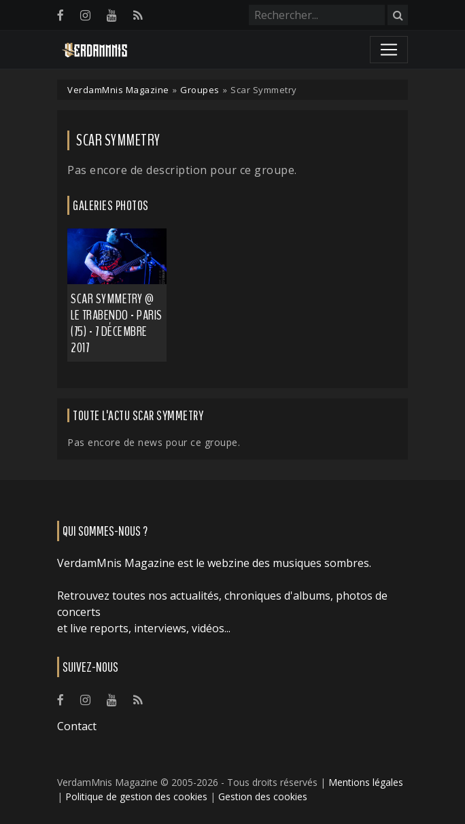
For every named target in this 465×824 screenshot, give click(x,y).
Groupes (200, 90)
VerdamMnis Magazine (118, 90)
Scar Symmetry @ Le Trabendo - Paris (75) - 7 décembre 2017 (116, 323)
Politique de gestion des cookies (136, 796)
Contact (77, 726)
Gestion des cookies (262, 796)
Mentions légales (365, 782)
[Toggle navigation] (389, 49)
